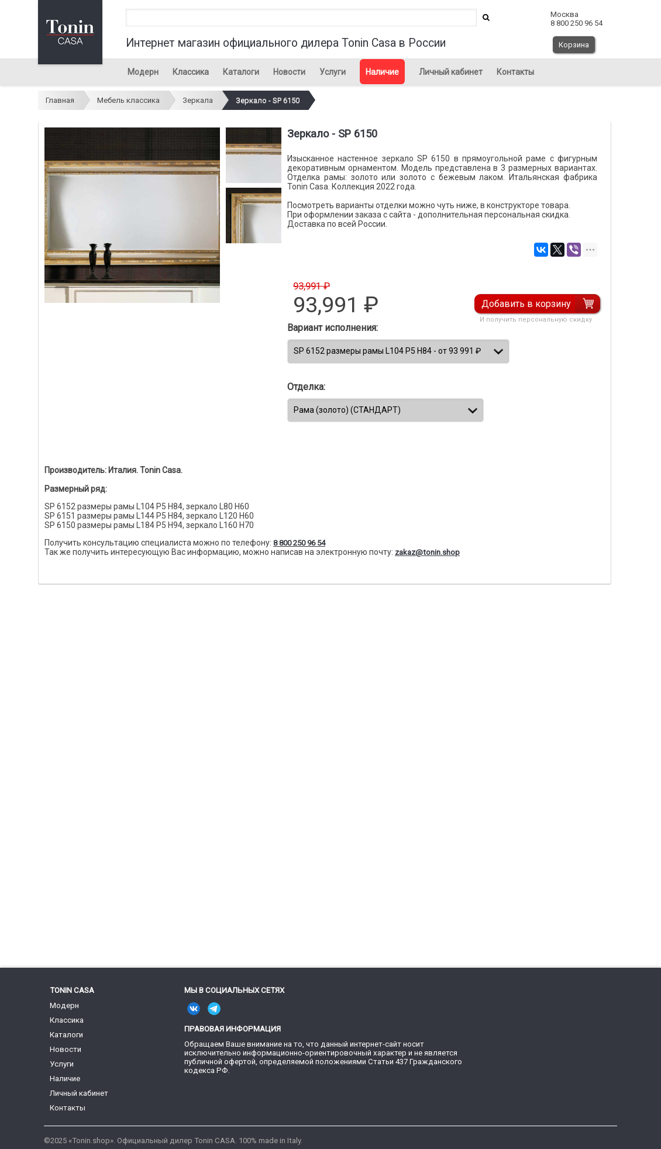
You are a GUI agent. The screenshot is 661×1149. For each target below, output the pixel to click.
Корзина (574, 44)
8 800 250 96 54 (299, 543)
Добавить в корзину (527, 303)
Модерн (143, 72)
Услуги (332, 72)
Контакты (515, 72)
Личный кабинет (451, 72)
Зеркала (198, 100)
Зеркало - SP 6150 (267, 100)
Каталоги (241, 72)
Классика (191, 72)
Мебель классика (128, 100)
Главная (60, 100)
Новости (289, 72)
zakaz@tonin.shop (427, 552)
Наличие (382, 72)
